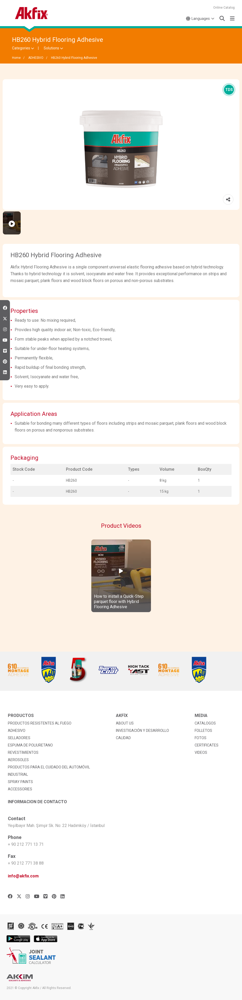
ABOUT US (125, 723)
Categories (23, 48)
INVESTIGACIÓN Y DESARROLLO (142, 730)
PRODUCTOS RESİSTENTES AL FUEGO (39, 723)
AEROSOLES (18, 760)
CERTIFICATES (206, 745)
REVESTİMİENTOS (23, 752)
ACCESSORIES (20, 789)
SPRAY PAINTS (20, 782)
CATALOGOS (205, 723)
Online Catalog (224, 7)
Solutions (53, 48)
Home (16, 58)
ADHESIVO (35, 58)
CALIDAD (123, 738)
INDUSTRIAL (18, 774)
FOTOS (200, 738)
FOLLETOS (203, 730)
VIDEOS (201, 752)
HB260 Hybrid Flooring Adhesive (74, 58)
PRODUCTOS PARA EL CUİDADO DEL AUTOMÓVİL (49, 767)
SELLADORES (19, 738)
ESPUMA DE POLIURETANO (30, 745)
